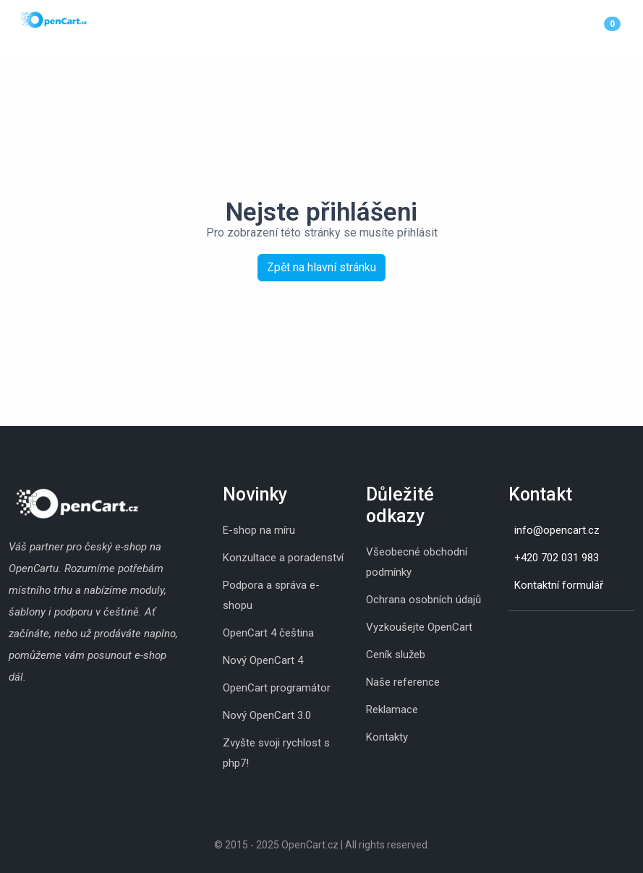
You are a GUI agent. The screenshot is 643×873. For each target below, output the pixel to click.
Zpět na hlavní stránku (321, 267)
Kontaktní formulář (558, 585)
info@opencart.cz (557, 530)
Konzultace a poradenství (283, 557)
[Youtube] (552, 633)
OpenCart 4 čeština (268, 632)
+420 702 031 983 (556, 557)
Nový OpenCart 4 (263, 660)
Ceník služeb (395, 654)
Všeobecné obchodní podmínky (416, 562)
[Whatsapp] (537, 633)
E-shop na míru (259, 530)
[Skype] (523, 633)
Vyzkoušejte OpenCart (419, 627)
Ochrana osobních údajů (423, 599)
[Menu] (630, 23)
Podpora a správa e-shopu (271, 595)
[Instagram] (508, 633)
